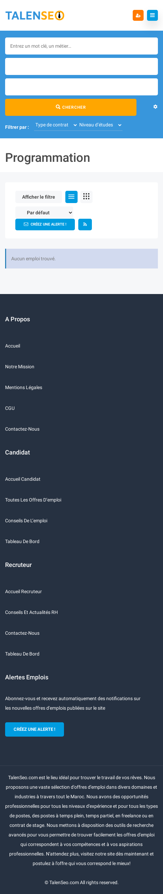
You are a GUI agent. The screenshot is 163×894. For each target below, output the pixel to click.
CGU (10, 408)
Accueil (12, 346)
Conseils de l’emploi (26, 520)
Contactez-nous (22, 429)
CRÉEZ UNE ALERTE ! (34, 729)
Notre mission (19, 366)
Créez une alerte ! (45, 224)
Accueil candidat (22, 479)
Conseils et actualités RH (31, 612)
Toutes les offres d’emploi (33, 500)
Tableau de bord (22, 541)
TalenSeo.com (64, 882)
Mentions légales (23, 387)
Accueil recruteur (23, 591)
